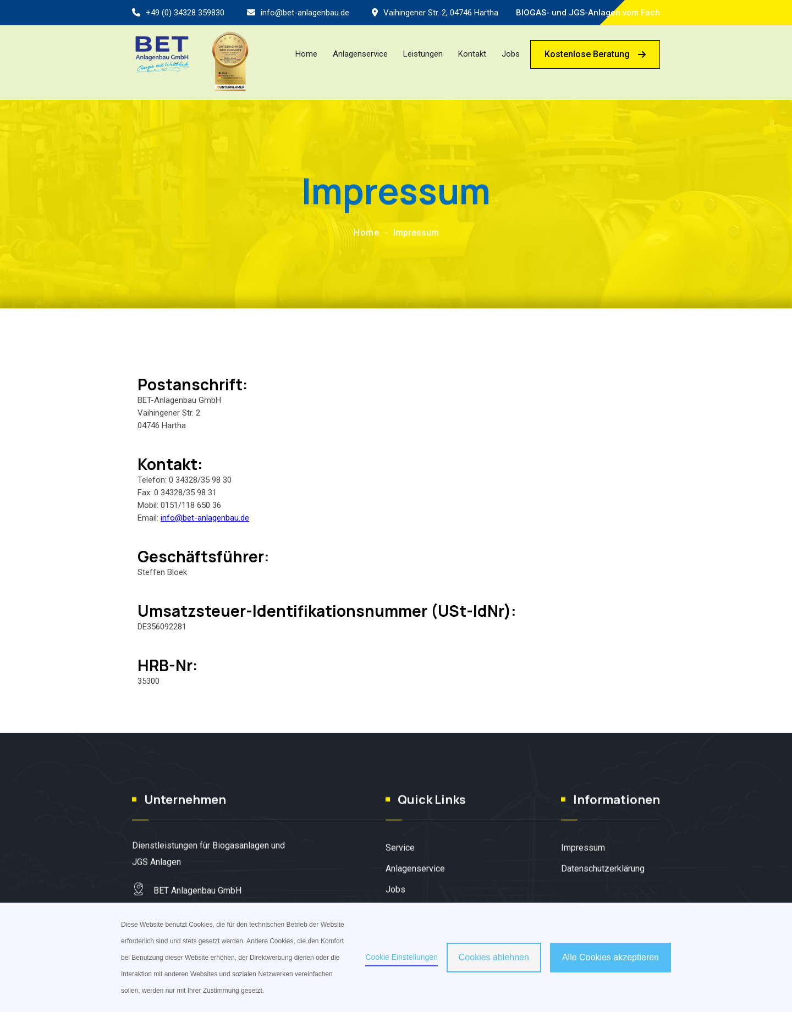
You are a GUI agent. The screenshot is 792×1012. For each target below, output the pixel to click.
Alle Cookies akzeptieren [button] (610, 957)
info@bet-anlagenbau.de (305, 13)
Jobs (511, 54)
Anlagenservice (360, 54)
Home (306, 54)
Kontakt (472, 54)
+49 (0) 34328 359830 (185, 13)
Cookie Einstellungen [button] (401, 957)
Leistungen (423, 54)
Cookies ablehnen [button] (494, 957)
